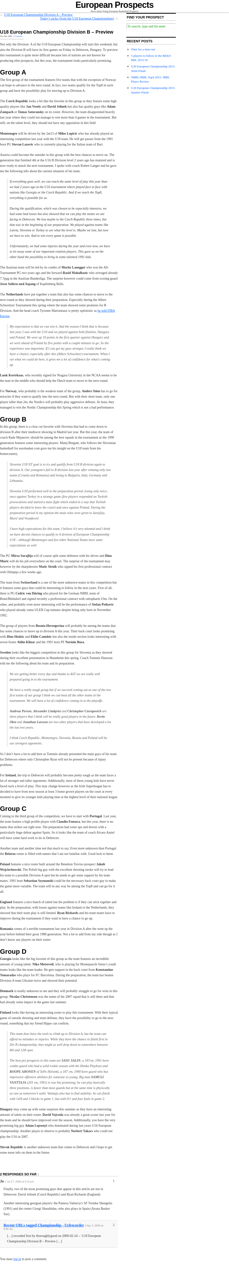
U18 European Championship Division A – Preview (38, 15)
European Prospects (115, 5)
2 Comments (18, 36)
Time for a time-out (143, 49)
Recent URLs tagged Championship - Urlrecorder (44, 1225)
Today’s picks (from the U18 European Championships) (77, 18)
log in (17, 1259)
